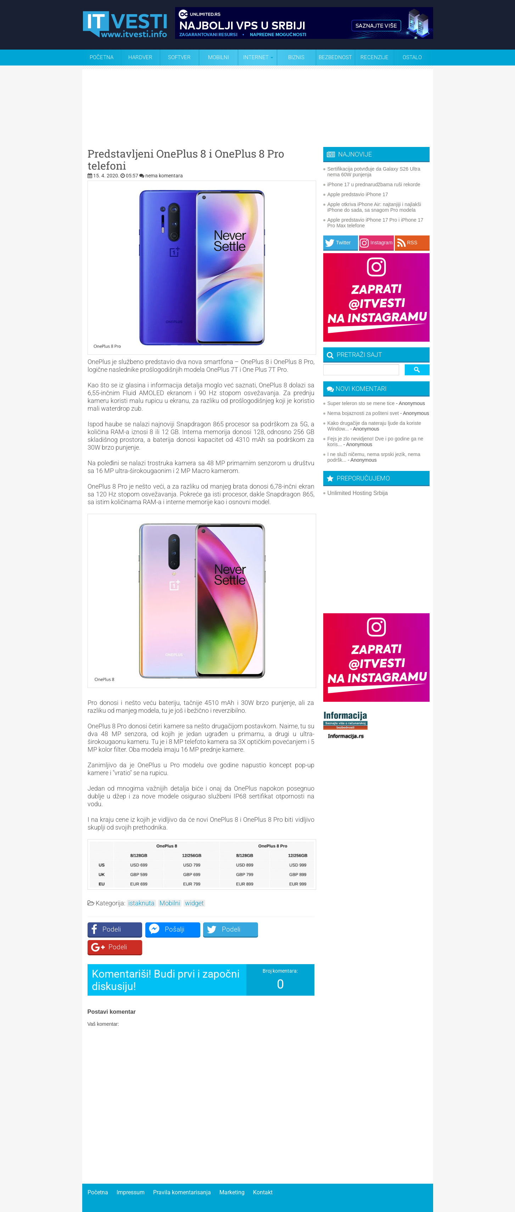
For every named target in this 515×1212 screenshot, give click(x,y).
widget (194, 903)
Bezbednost (335, 57)
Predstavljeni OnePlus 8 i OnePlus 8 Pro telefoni (186, 160)
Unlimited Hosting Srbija (358, 493)
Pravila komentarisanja (182, 1174)
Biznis (296, 57)
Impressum (131, 1174)
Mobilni (218, 57)
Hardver (140, 57)
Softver (179, 57)
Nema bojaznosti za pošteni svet (363, 413)
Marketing (232, 1174)
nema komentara (164, 175)
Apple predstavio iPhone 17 (358, 194)
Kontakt (263, 1174)
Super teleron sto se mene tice (361, 403)
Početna (101, 57)
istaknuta (141, 903)
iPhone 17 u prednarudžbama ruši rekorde (374, 184)
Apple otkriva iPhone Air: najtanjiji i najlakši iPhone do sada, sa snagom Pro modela (374, 207)
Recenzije (374, 57)
